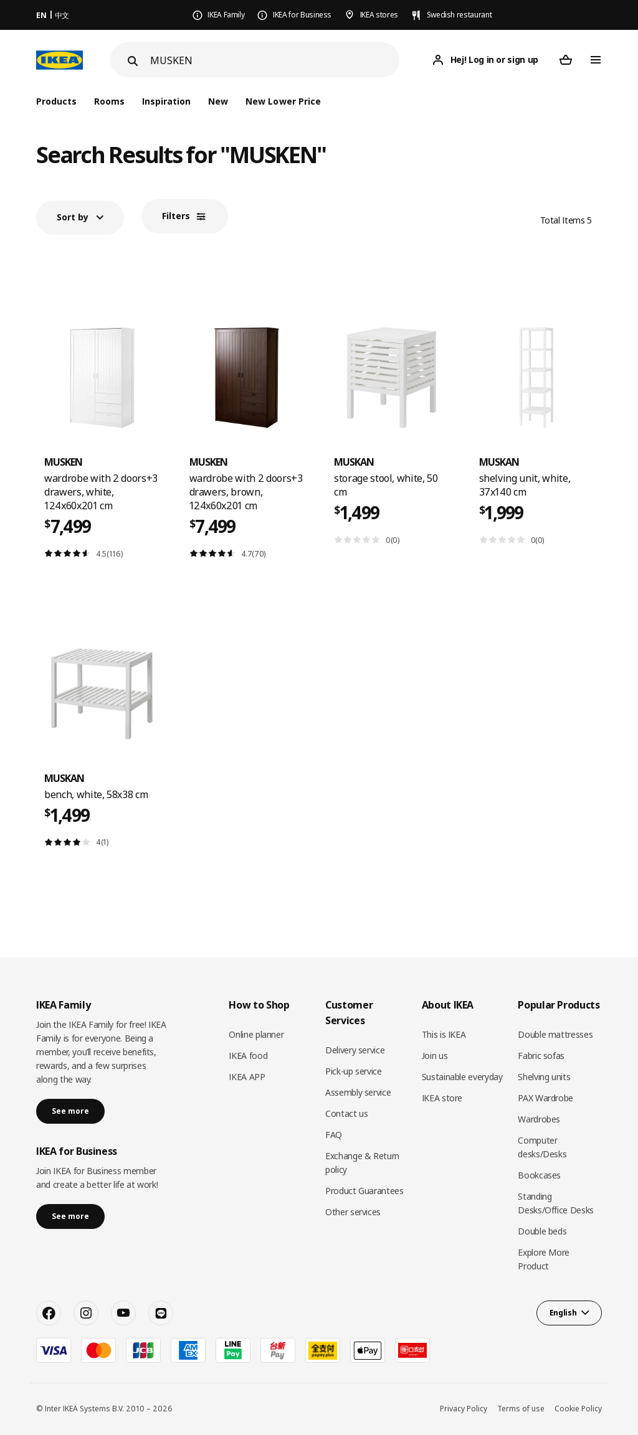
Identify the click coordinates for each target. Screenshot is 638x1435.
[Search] (274, 60)
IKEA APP (247, 1077)
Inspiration (166, 101)
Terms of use (521, 1408)
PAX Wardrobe (545, 1098)
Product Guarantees (364, 1191)
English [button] (563, 1312)
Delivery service (354, 1050)
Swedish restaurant (459, 14)
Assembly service (358, 1092)
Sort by (72, 217)
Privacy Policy (463, 1408)
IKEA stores (379, 14)
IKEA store (442, 1098)
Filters (176, 216)
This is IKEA (444, 1034)
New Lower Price (282, 101)
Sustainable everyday (462, 1077)
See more (70, 1111)
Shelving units (544, 1077)
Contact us (346, 1113)
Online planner (256, 1034)
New (218, 101)
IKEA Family (225, 14)
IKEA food (248, 1055)
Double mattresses (555, 1034)
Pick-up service (353, 1071)
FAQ (333, 1135)
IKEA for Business (302, 14)
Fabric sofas (541, 1055)
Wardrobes (539, 1119)
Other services (353, 1212)
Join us (435, 1055)
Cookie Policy (578, 1408)
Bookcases (539, 1175)
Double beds (542, 1231)
